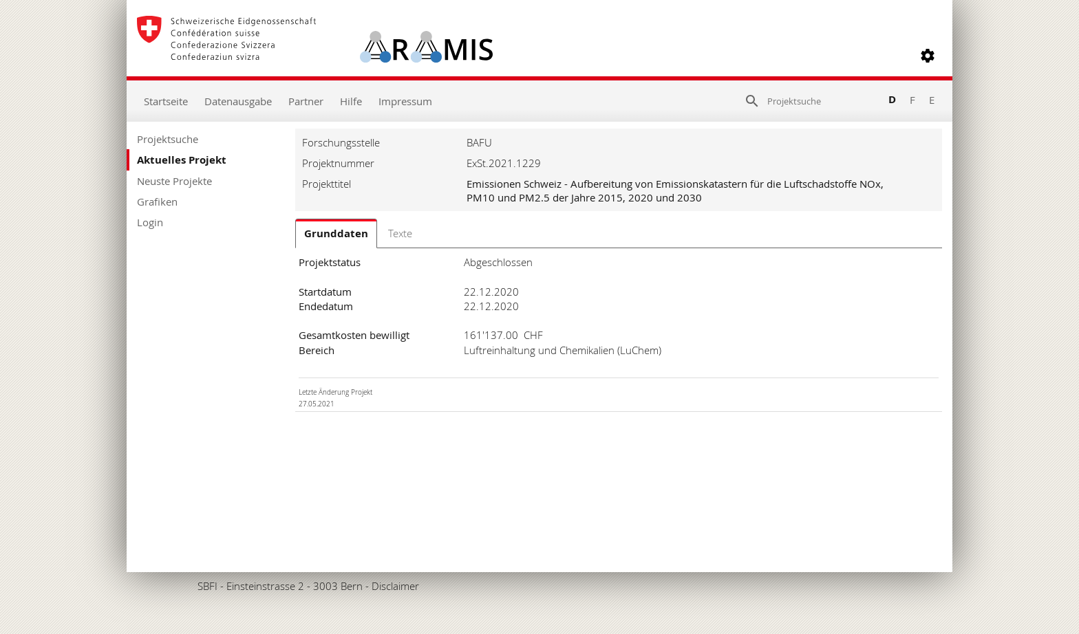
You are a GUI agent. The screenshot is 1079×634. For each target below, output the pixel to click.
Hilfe (351, 101)
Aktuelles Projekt (181, 160)
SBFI (207, 586)
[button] (927, 55)
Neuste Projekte (174, 181)
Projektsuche (167, 139)
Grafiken (157, 201)
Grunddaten (336, 233)
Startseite (166, 101)
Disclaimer (395, 586)
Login (150, 222)
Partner (305, 101)
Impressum (405, 101)
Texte (400, 233)
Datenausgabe (238, 101)
